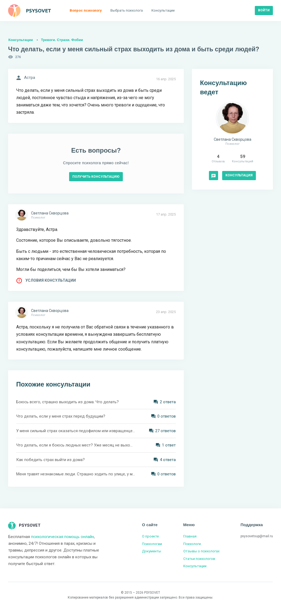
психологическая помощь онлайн (62, 536)
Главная (190, 536)
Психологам (152, 544)
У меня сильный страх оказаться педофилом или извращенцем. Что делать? (75, 430)
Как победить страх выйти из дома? (50, 459)
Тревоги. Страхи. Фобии (62, 40)
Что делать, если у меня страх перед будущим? (60, 416)
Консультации (20, 40)
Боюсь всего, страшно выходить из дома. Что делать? (67, 401)
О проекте (150, 536)
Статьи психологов (199, 559)
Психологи (192, 544)
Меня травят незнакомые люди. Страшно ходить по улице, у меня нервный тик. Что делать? (75, 474)
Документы (151, 551)
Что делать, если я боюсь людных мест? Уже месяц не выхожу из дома (75, 445)
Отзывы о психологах (201, 551)
